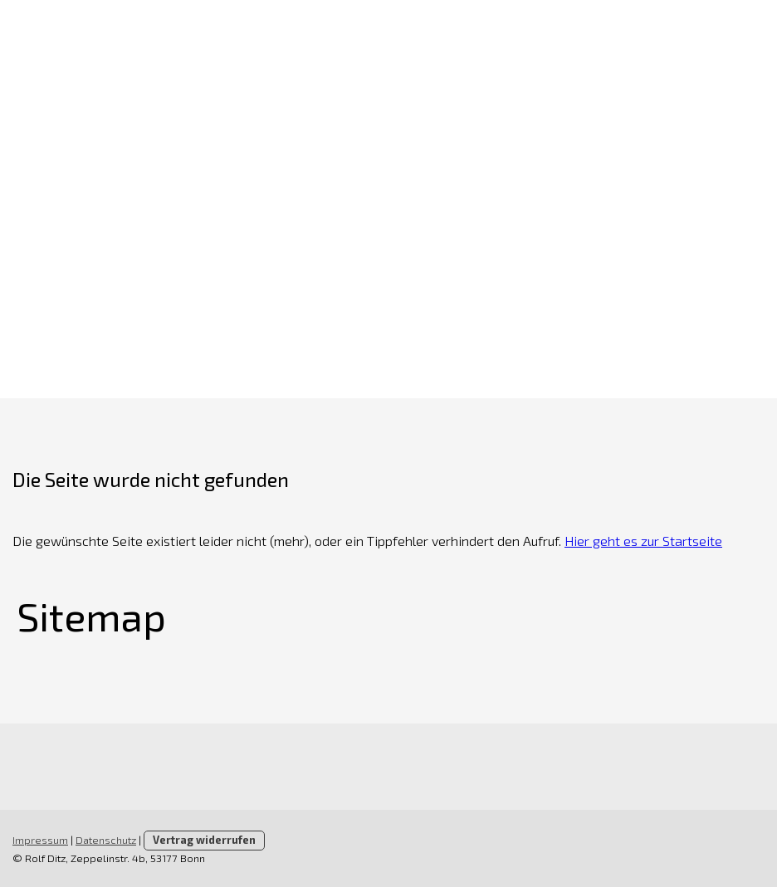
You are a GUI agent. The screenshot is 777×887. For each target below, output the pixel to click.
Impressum (40, 839)
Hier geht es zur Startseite (643, 540)
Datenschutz (106, 839)
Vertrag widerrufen (204, 839)
